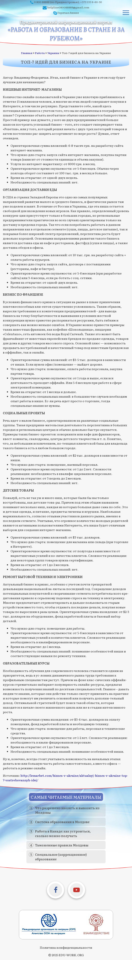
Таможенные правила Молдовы (61, 845)
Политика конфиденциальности (66, 947)
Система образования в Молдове (62, 822)
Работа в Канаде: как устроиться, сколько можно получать (63, 833)
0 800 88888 (42, 2)
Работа (40, 53)
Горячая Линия (68, 13)
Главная (26, 53)
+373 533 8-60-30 (91, 2)
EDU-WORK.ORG (71, 955)
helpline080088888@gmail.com (68, 7)
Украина (53, 53)
